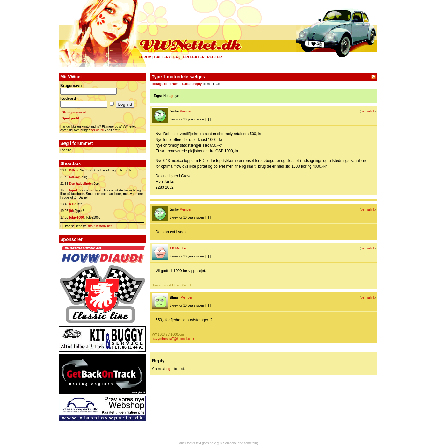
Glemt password (74, 112)
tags (172, 96)
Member (186, 111)
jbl (71, 211)
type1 (73, 190)
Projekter (194, 57)
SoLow (74, 177)
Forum (145, 57)
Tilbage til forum (164, 84)
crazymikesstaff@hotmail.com (173, 339)
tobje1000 (76, 217)
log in (169, 369)
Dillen (73, 170)
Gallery (162, 57)
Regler (214, 57)
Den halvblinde (80, 183)
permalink (367, 111)
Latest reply (192, 84)
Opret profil (70, 118)
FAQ (177, 57)
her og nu (97, 130)
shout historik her (100, 226)
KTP (72, 204)
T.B (172, 248)
